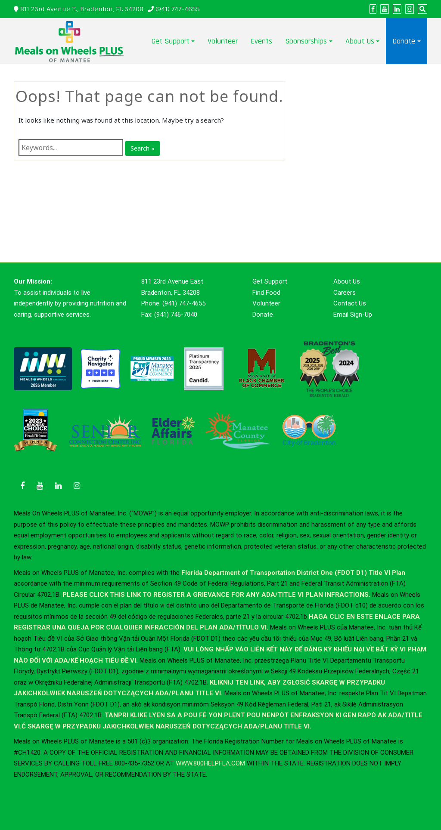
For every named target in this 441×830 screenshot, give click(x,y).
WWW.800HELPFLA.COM (210, 763)
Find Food (266, 292)
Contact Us (349, 303)
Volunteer (223, 41)
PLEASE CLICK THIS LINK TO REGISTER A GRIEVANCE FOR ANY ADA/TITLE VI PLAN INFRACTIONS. (216, 595)
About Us (359, 41)
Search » (142, 148)
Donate (403, 41)
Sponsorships (306, 41)
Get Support (170, 41)
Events (261, 41)
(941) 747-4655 (177, 8)
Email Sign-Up (352, 314)
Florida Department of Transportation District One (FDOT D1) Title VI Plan (293, 573)
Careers (344, 292)
